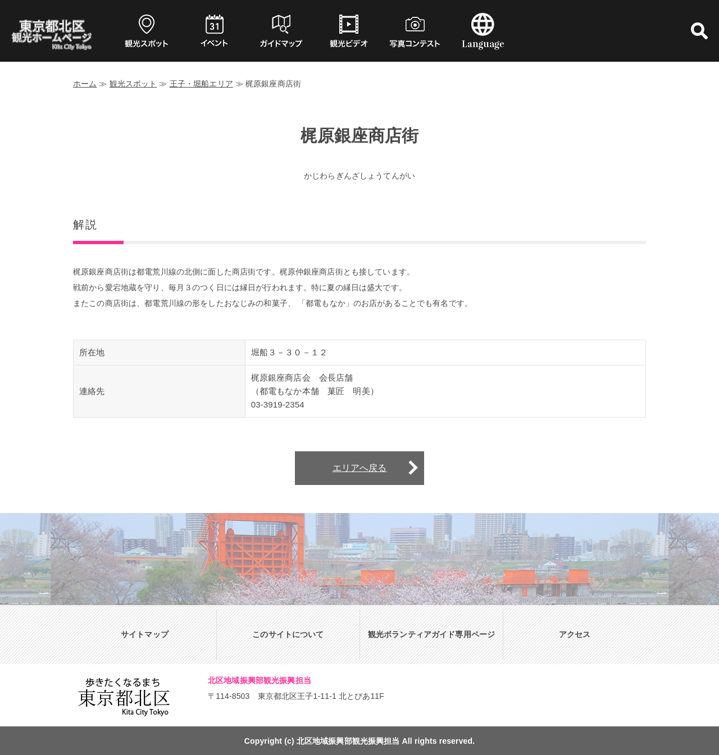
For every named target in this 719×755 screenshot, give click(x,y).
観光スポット (133, 83)
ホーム (85, 83)
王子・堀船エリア (201, 83)
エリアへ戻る (360, 468)
